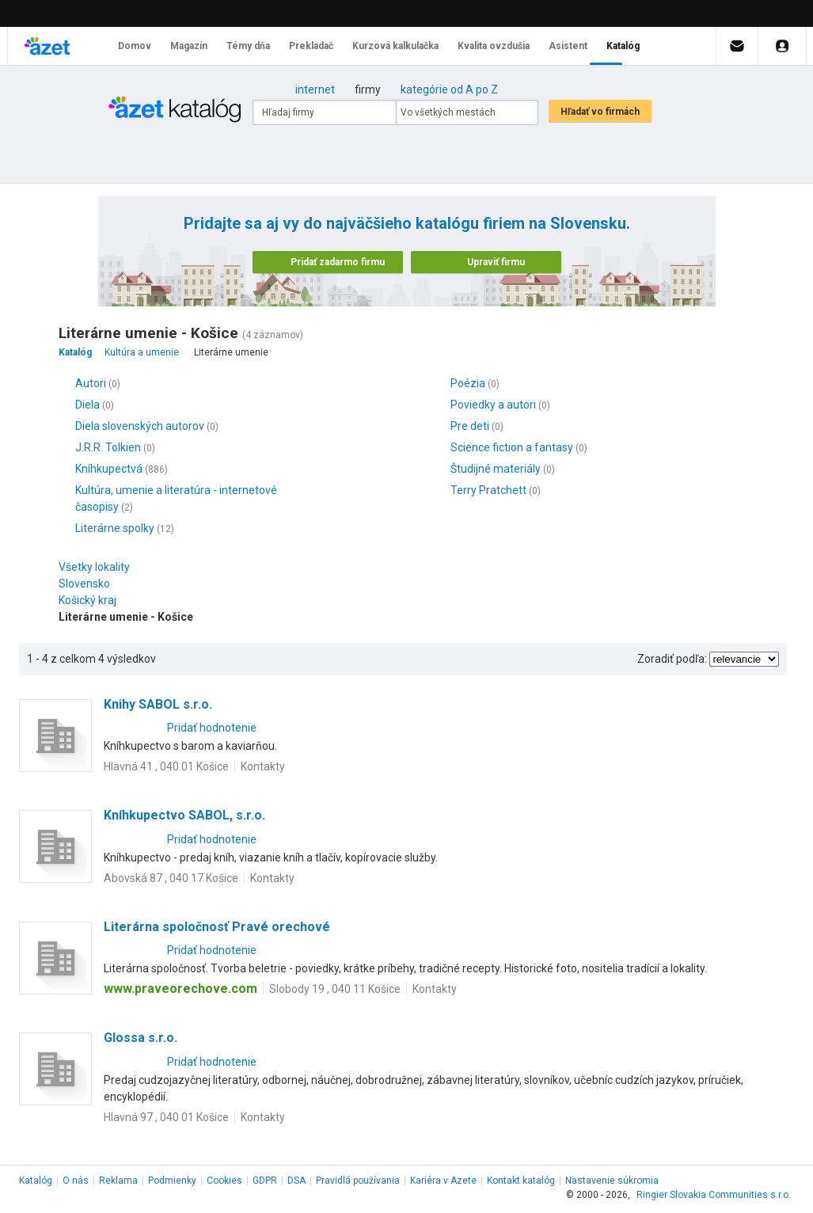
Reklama (118, 1180)
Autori (90, 383)
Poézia (467, 383)
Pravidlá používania (358, 1180)
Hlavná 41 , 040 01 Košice (166, 766)
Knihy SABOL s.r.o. (158, 704)
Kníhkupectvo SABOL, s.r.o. (184, 815)
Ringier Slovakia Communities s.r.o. (713, 1194)
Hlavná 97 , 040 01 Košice (166, 1117)
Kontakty (263, 766)
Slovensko (88, 583)
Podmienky (172, 1180)
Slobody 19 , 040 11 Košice (335, 989)
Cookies (224, 1180)
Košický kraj (91, 600)
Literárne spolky (114, 528)
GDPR (265, 1180)
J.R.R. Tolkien (108, 447)
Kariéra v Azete (443, 1180)
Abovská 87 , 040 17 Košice (171, 878)
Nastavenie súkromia (612, 1180)
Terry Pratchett (488, 490)
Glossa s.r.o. (140, 1037)
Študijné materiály (495, 468)
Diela (87, 404)
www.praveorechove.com (180, 988)
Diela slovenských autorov (139, 426)
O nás (76, 1180)
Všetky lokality (94, 567)
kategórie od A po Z (449, 89)
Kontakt (521, 1180)
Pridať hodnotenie (211, 727)
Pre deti (469, 426)
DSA (296, 1180)
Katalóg (35, 1180)
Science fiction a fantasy (511, 447)
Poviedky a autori (493, 404)
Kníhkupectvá (108, 468)
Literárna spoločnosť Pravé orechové (217, 926)
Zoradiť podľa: (672, 658)
